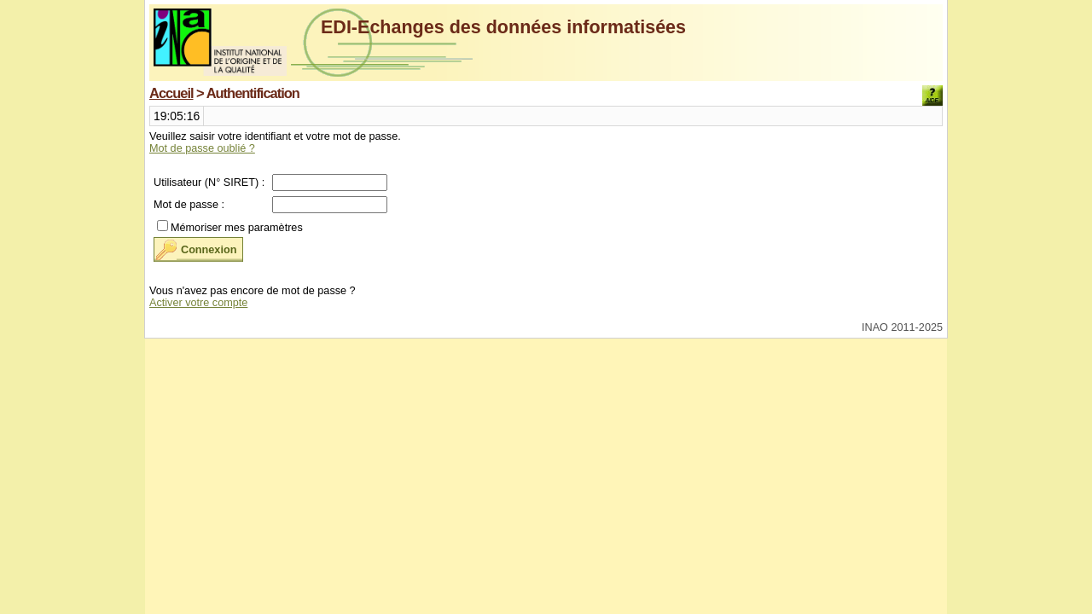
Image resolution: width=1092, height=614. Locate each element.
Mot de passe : (189, 205)
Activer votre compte (198, 303)
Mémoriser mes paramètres (237, 228)
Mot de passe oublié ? (202, 148)
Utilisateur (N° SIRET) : (209, 182)
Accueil (171, 93)
